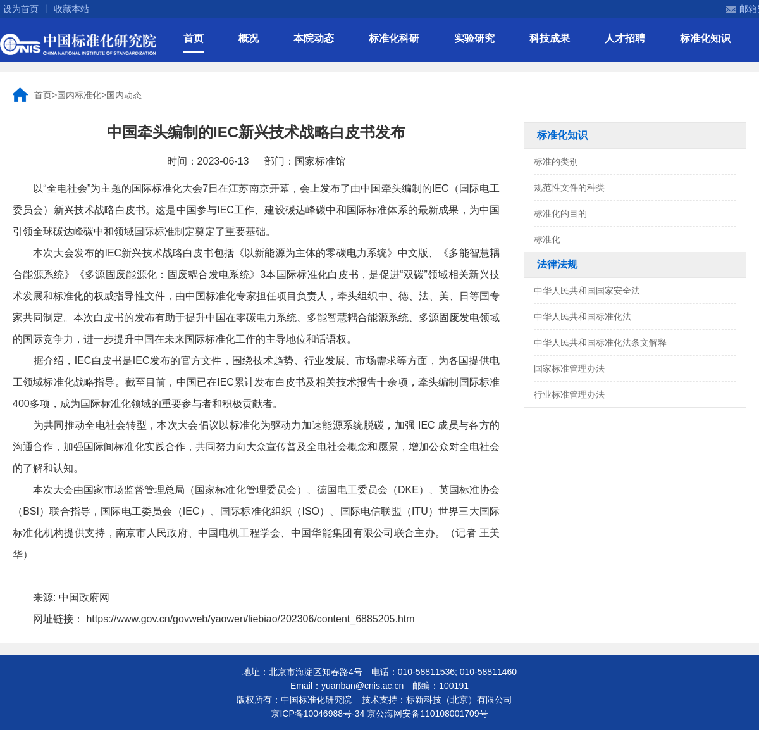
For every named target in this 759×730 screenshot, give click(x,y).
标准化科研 (394, 38)
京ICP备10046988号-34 (317, 713)
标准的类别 (556, 161)
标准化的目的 (560, 213)
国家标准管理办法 (569, 368)
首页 (193, 38)
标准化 (547, 239)
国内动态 (124, 95)
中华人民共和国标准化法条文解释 (600, 342)
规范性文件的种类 (569, 187)
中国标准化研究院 (78, 44)
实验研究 (474, 38)
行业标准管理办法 (569, 394)
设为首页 (21, 9)
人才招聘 (625, 38)
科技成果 (549, 38)
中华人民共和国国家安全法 (587, 291)
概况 (248, 38)
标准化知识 (705, 38)
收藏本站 (71, 9)
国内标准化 (79, 95)
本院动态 (313, 38)
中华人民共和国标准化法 (582, 317)
